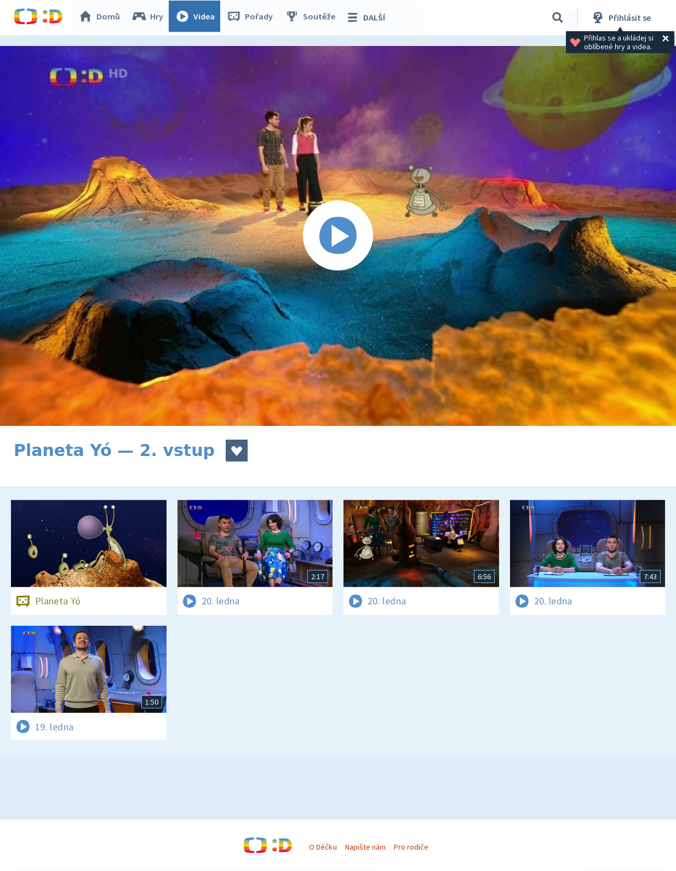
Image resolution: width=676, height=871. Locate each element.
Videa (197, 17)
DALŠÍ (367, 17)
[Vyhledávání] (557, 17)
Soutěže (313, 17)
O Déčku (322, 847)
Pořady (252, 17)
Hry (150, 17)
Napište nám (365, 847)
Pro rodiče (411, 847)
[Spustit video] (338, 236)
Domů (102, 17)
